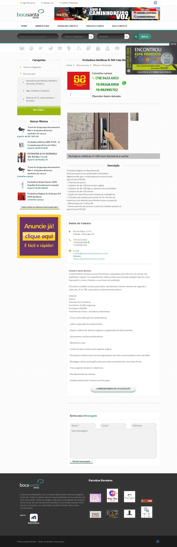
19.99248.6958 (107, 84)
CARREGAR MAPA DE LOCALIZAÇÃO (113, 388)
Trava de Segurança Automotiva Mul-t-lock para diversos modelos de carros (44, 130)
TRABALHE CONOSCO (67, 26)
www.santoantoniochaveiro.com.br (89, 258)
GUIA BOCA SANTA (95, 26)
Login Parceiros (28, 2)
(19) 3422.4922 (107, 78)
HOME (24, 26)
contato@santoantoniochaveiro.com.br (90, 253)
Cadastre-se (48, 2)
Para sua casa (83, 65)
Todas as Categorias (32, 67)
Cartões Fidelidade (69, 2)
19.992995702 (107, 89)
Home (69, 65)
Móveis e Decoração (102, 65)
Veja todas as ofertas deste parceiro (39, 207)
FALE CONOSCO (119, 26)
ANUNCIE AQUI (42, 26)
